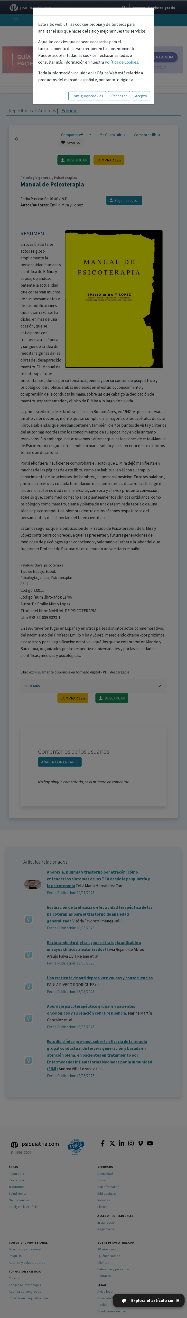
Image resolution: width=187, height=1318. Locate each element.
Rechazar (119, 95)
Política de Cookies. (122, 62)
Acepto (141, 95)
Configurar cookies (87, 95)
